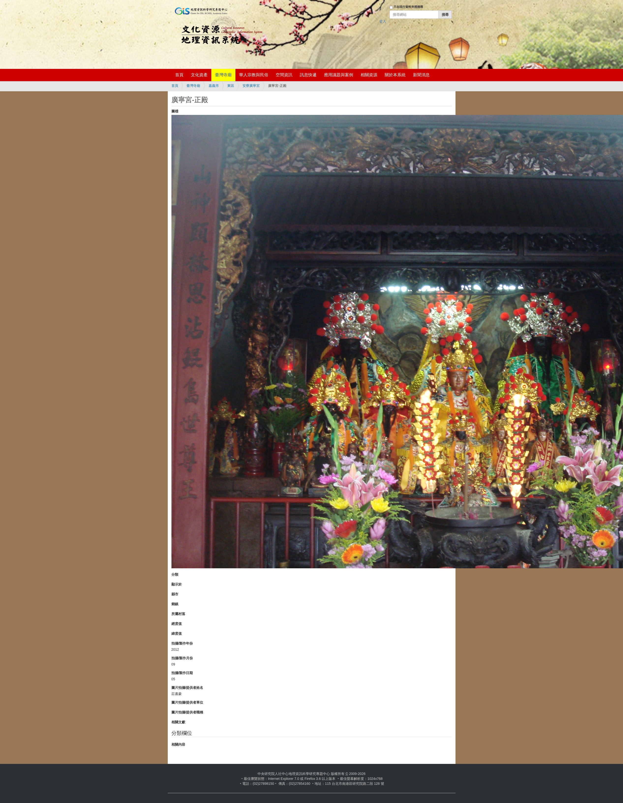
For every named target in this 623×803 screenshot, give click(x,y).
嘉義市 (214, 86)
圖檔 (174, 111)
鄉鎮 (174, 604)
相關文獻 (178, 722)
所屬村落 (178, 614)
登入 (382, 21)
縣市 (174, 594)
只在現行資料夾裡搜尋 (408, 7)
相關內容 (178, 744)
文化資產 (199, 75)
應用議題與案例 (338, 75)
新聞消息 (421, 75)
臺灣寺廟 (223, 75)
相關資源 (369, 75)
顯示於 (176, 584)
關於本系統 (395, 75)
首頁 (179, 75)
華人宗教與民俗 (253, 75)
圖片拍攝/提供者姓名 (187, 688)
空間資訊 (284, 75)
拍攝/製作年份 (182, 643)
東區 (230, 86)
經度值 (176, 624)
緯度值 (176, 633)
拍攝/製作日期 (182, 673)
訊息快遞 (308, 75)
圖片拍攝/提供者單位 (187, 702)
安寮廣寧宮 (251, 86)
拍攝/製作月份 (182, 658)
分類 (174, 574)
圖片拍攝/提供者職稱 (187, 712)
